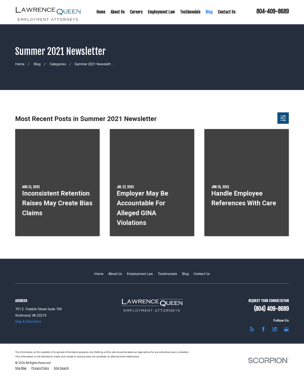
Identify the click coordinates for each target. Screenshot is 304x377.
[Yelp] (251, 329)
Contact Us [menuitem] (226, 12)
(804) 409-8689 (271, 308)
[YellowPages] (274, 329)
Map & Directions (28, 322)
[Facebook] (263, 329)
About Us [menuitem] (118, 12)
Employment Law (140, 274)
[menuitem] (21, 368)
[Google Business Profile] (286, 329)
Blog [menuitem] (209, 12)
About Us (115, 274)
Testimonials (167, 274)
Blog (185, 274)
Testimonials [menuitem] (190, 12)
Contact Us (202, 274)
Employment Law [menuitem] (161, 12)
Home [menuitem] (100, 12)
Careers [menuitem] (136, 12)
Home (98, 274)
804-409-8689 (272, 11)
